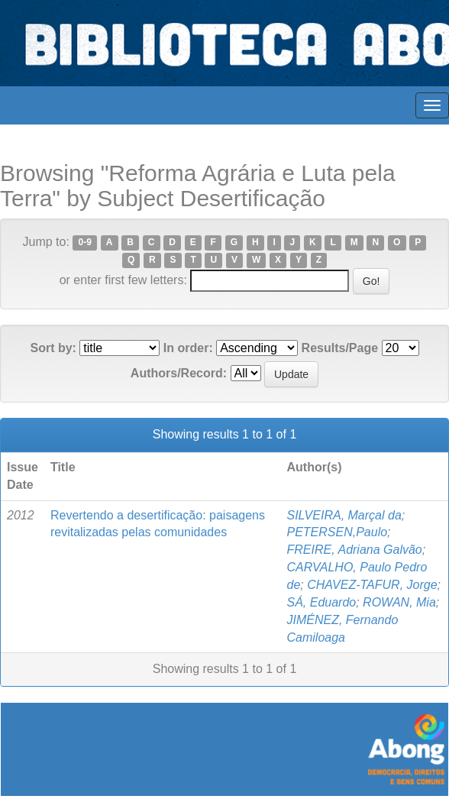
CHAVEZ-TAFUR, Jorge (372, 584)
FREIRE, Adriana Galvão (354, 549)
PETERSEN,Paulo (336, 532)
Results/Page (340, 347)
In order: (188, 347)
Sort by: (53, 347)
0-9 (85, 243)
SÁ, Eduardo (321, 602)
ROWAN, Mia (399, 602)
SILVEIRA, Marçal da (343, 515)
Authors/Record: (179, 373)
